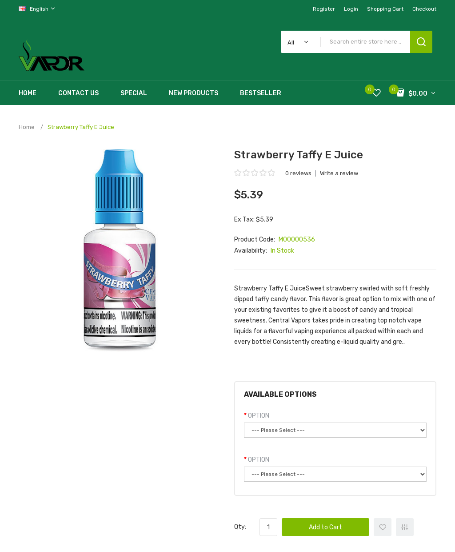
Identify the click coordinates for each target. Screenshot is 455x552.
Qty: (240, 527)
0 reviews (298, 173)
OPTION (258, 415)
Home (27, 127)
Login (351, 9)
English (37, 8)
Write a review (339, 173)
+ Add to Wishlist (382, 527)
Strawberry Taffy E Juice (81, 127)
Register (324, 9)
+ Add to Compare (405, 527)
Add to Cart (325, 527)
